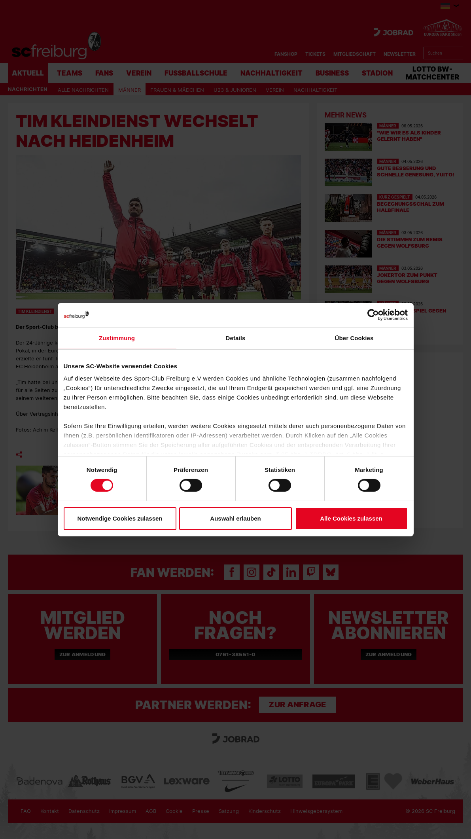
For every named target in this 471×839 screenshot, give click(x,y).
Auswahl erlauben (235, 518)
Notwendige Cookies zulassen (119, 518)
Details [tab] (236, 337)
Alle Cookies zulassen (351, 518)
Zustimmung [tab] (117, 337)
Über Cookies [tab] (354, 337)
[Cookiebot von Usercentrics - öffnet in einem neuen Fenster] (373, 315)
